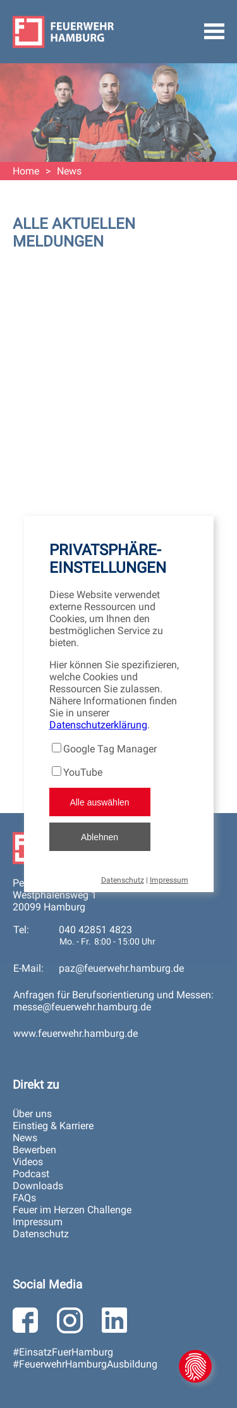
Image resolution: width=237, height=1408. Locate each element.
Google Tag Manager (110, 749)
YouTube (82, 772)
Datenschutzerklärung (98, 725)
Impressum (169, 880)
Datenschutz (122, 880)
